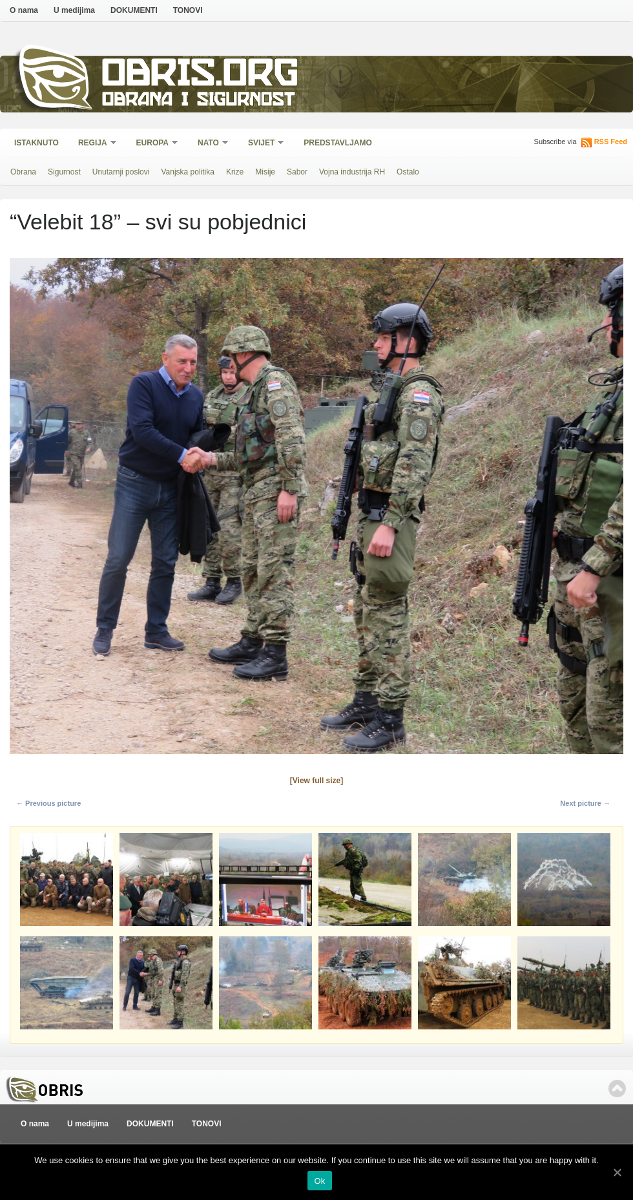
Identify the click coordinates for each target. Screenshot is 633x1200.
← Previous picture (48, 803)
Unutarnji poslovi (121, 171)
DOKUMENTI (134, 10)
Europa (153, 143)
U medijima (74, 10)
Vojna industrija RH (352, 171)
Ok (319, 1181)
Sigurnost (64, 171)
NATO (209, 143)
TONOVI (188, 10)
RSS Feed (610, 141)
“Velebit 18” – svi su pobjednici (158, 221)
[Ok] (616, 1172)
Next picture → (585, 803)
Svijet (262, 143)
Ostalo (408, 171)
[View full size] (316, 780)
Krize (235, 171)
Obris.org (200, 76)
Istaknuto (36, 142)
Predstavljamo (338, 142)
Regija (93, 143)
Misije (265, 171)
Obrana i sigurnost (198, 101)
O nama (24, 10)
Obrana (23, 171)
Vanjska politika (187, 171)
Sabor (297, 171)
